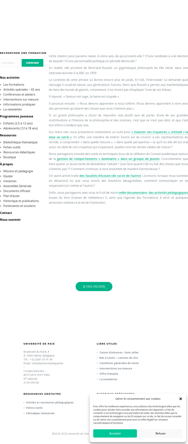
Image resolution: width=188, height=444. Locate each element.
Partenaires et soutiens (19, 206)
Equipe (8, 176)
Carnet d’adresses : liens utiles (119, 352)
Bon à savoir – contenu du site (119, 357)
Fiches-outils (12, 147)
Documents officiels (16, 191)
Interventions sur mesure (21, 99)
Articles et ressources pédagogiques (50, 402)
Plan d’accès (11, 196)
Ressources (8, 135)
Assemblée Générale (17, 186)
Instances (10, 181)
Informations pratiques (19, 104)
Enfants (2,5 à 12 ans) (18, 123)
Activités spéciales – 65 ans (21, 89)
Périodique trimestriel (40, 413)
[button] (180, 399)
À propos (6, 164)
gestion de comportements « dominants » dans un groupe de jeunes (108, 159)
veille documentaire (133, 193)
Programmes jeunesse (16, 116)
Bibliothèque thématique (20, 142)
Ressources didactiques (19, 152)
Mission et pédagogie (18, 171)
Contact (6, 213)
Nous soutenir (10, 220)
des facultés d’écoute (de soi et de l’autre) (110, 176)
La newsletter (12, 109)
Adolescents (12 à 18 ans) (20, 128)
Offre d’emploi (109, 373)
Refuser (161, 433)
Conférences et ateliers (19, 94)
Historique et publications (21, 201)
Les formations (13, 85)
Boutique (9, 157)
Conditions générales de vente (119, 363)
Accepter (115, 433)
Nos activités (9, 78)
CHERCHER (32, 63)
